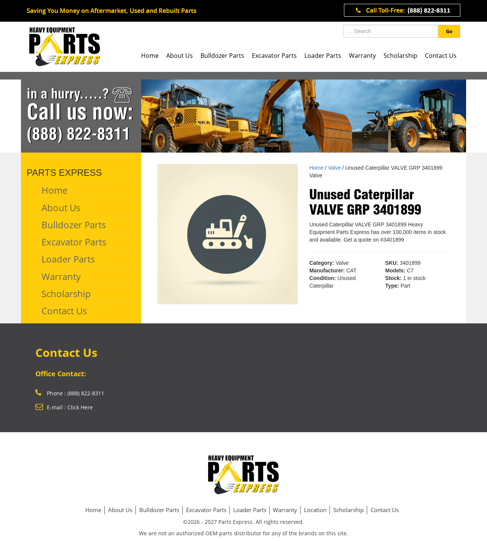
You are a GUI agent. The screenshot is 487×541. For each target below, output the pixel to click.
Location (315, 510)
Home (150, 55)
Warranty (362, 55)
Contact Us (441, 55)
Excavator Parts (274, 55)
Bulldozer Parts (222, 55)
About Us (179, 55)
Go (449, 31)
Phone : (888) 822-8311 (69, 393)
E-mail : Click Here (64, 407)
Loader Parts (322, 55)
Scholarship (400, 55)
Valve (334, 168)
